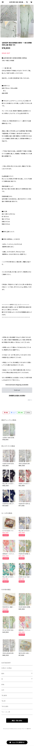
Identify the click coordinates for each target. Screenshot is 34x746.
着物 (2, 673)
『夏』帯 (3, 701)
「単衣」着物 (4, 706)
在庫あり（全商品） (6, 668)
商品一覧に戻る (17, 720)
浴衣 (2, 690)
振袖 (2, 684)
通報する (30, 400)
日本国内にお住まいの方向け (17, 395)
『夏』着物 (4, 695)
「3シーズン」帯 (5, 712)
